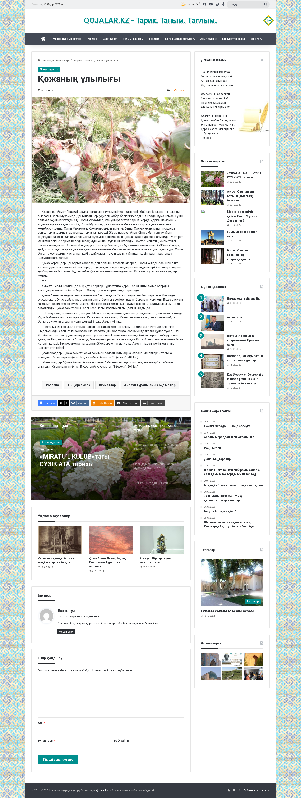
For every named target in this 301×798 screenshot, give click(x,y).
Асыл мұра (207, 38)
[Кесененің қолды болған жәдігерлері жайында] (60, 540)
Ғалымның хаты (133, 38)
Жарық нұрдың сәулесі (67, 38)
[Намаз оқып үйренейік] (212, 304)
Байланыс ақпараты (257, 790)
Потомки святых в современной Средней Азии (243, 340)
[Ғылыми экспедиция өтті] (212, 237)
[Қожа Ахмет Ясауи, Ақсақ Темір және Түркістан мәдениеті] (111, 540)
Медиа (255, 38)
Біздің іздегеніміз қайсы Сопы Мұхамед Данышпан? (243, 216)
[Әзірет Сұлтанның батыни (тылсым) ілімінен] (212, 197)
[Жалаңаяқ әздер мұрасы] (232, 673)
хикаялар (108, 385)
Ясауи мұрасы (82, 60)
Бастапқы (46, 60)
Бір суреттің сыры (233, 38)
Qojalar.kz (102, 790)
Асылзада (234, 317)
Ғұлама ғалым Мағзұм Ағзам (227, 611)
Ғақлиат (154, 38)
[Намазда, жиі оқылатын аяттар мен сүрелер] (212, 361)
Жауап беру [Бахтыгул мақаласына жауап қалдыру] (66, 631)
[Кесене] (211, 659)
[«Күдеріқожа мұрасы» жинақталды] (253, 673)
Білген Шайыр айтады (178, 38)
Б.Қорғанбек (80, 385)
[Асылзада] (212, 323)
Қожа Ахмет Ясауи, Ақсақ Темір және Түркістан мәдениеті (107, 562)
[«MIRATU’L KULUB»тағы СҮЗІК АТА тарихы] (212, 179)
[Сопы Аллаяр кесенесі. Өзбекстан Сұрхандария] (211, 673)
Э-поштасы (46, 740)
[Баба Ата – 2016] (253, 659)
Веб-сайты (121, 740)
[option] (111, 458)
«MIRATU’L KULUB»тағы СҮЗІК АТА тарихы (74, 460)
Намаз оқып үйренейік (243, 298)
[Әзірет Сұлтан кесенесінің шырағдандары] (212, 256)
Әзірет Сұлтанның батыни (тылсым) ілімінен (240, 196)
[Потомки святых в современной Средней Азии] (212, 341)
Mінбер (92, 38)
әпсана (53, 385)
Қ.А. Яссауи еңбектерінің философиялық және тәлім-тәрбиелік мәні (245, 379)
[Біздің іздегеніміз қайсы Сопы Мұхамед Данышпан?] (212, 217)
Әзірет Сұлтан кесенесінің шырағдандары (238, 255)
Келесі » (206, 137)
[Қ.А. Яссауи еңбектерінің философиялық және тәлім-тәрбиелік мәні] (212, 380)
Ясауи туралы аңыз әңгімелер (151, 385)
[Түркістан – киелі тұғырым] (232, 659)
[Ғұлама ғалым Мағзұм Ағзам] (232, 582)
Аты (41, 722)
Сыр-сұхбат (110, 38)
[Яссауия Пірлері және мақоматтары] (162, 540)
